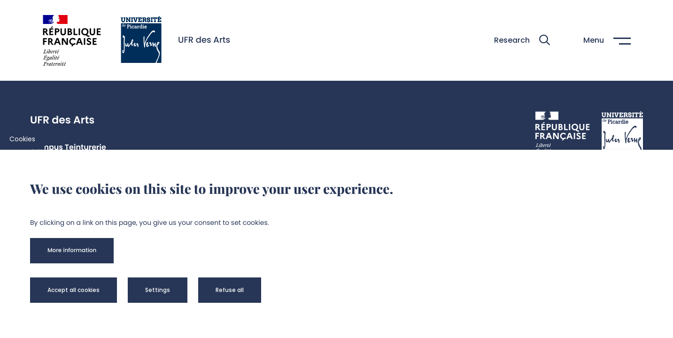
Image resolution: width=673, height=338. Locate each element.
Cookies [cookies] (22, 139)
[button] (522, 40)
